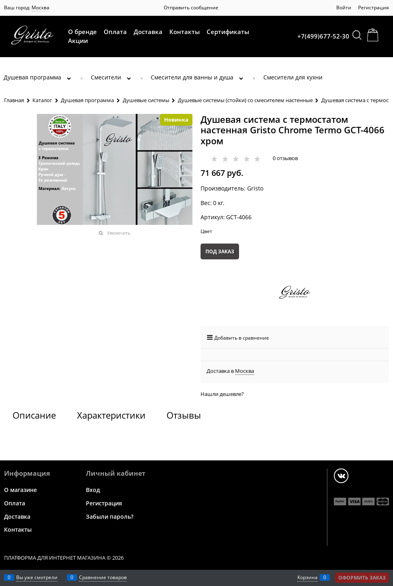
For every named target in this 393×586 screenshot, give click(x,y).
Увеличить (118, 233)
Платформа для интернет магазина (54, 557)
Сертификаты (228, 32)
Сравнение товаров (103, 577)
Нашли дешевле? (222, 394)
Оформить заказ (362, 577)
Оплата (115, 32)
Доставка (148, 32)
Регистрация (373, 7)
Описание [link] (34, 415)
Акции (78, 40)
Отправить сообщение (191, 7)
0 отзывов (285, 158)
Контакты (184, 32)
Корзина (307, 577)
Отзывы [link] (184, 415)
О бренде (82, 32)
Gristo (255, 188)
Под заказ (219, 251)
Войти (343, 7)
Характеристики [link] (111, 415)
